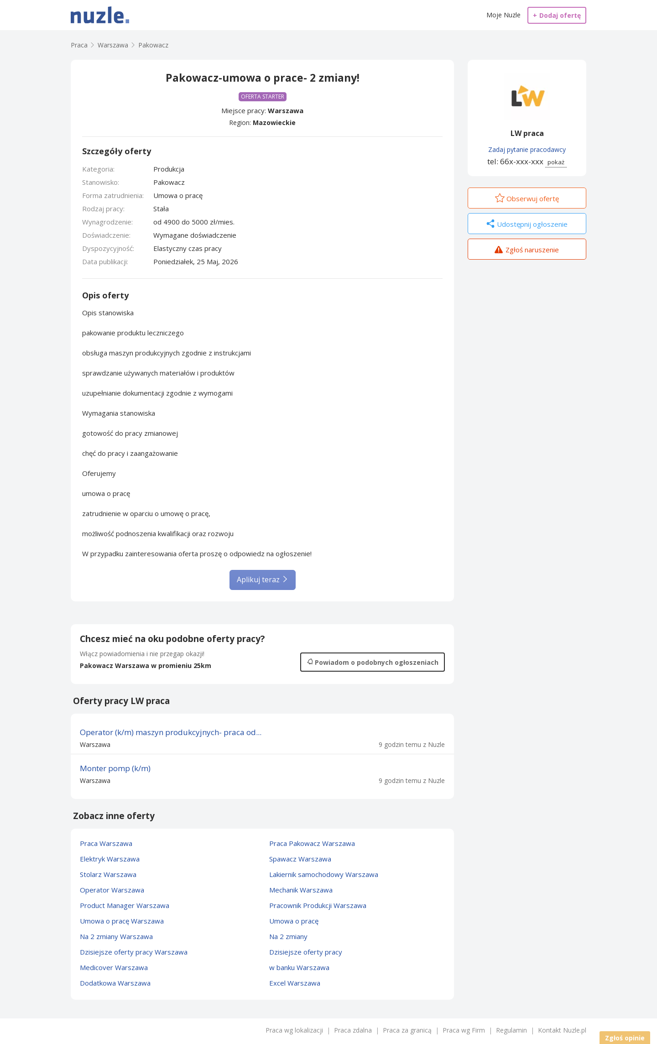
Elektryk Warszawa (110, 858)
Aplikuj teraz (262, 579)
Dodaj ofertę (557, 15)
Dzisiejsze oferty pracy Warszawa (134, 951)
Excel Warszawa (294, 982)
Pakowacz (153, 45)
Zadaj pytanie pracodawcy (527, 149)
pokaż (556, 162)
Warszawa (285, 110)
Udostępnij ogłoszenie (527, 224)
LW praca (527, 133)
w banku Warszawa (299, 967)
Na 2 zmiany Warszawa (116, 936)
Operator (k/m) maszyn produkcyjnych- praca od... (170, 732)
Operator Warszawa (112, 889)
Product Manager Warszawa (124, 905)
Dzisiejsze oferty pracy (305, 951)
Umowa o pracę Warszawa (122, 920)
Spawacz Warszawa (300, 858)
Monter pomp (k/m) (115, 768)
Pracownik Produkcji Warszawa (317, 905)
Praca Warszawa (106, 843)
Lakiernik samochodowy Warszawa (323, 874)
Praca (79, 45)
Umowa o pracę (293, 920)
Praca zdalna (353, 1030)
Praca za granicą (407, 1030)
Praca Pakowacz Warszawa (312, 843)
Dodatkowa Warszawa (115, 982)
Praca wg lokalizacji (294, 1030)
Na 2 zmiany (288, 936)
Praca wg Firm (464, 1030)
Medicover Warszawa (114, 967)
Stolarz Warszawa (108, 874)
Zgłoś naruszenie (527, 250)
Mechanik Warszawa (301, 889)
